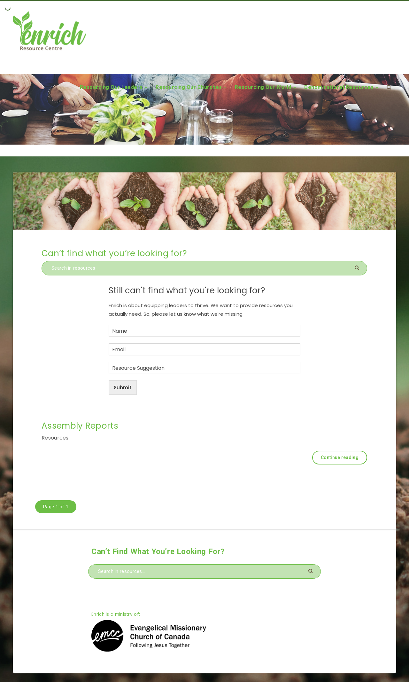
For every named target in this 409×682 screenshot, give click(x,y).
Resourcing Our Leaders (111, 87)
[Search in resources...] (204, 268)
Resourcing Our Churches (189, 87)
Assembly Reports (80, 426)
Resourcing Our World (263, 87)
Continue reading (340, 457)
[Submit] (358, 267)
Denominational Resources (339, 87)
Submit (123, 387)
